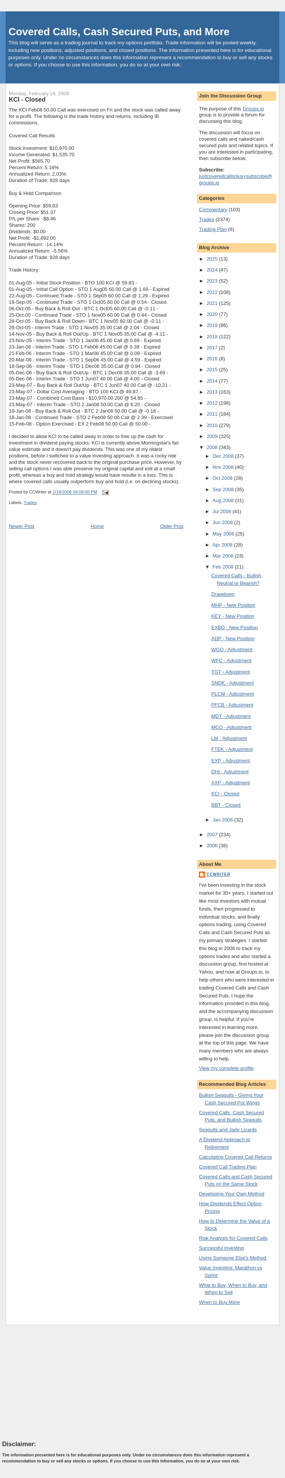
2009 (212, 436)
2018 (212, 336)
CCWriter (218, 874)
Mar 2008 (224, 556)
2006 (212, 845)
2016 (212, 358)
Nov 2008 (224, 467)
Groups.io (253, 109)
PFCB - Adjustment (232, 705)
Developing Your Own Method (231, 1194)
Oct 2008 (223, 478)
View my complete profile (226, 1068)
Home (97, 526)
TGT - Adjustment (230, 672)
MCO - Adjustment (231, 727)
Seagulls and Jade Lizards (228, 1129)
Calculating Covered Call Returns (235, 1157)
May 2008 (224, 534)
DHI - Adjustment (230, 771)
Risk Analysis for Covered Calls (233, 1238)
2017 (212, 347)
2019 (212, 325)
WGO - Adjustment (231, 649)
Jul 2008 (223, 511)
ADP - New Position (233, 638)
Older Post (171, 526)
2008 (212, 447)
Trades (30, 502)
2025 (212, 259)
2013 (212, 392)
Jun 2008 (223, 522)
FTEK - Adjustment (232, 749)
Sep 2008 (224, 489)
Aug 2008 (224, 500)
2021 (212, 303)
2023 (212, 281)
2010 (212, 425)
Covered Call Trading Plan (228, 1167)
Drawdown (223, 594)
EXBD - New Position (234, 627)
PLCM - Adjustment (232, 694)
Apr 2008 (223, 545)
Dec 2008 (224, 456)
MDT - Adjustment (231, 716)
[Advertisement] (59, 1382)
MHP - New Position (233, 605)
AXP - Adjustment (230, 782)
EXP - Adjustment (230, 760)
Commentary (213, 209)
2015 (212, 369)
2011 (212, 414)
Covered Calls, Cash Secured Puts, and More (119, 32)
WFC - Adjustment (231, 660)
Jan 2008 (223, 820)
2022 (212, 292)
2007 (212, 834)
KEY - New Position (232, 616)
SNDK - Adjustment (232, 683)
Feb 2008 (224, 567)
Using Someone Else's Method (232, 1258)
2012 (212, 403)
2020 (212, 314)
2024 (212, 270)
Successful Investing (221, 1248)
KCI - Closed (27, 99)
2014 (212, 381)
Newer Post (21, 526)
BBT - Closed (226, 805)
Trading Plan (213, 229)
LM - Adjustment (229, 738)
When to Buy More (219, 1302)
